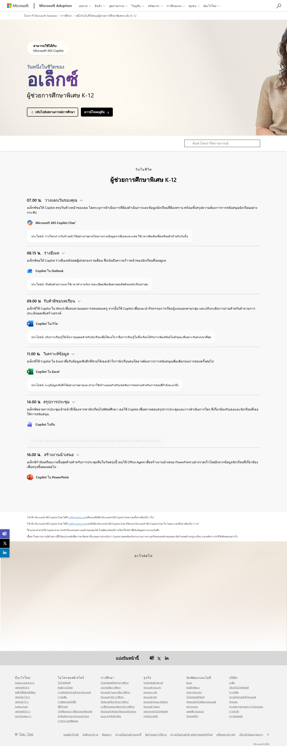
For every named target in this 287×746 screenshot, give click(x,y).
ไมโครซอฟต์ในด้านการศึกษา (115, 682)
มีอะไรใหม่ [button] (212, 6)
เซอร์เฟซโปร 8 (22, 687)
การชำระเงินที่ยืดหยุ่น (68, 720)
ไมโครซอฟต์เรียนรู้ (195, 696)
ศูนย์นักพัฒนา (193, 687)
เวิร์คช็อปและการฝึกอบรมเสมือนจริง (75, 711)
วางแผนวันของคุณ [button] (52, 200)
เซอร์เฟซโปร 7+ (23, 711)
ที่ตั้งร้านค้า (63, 706)
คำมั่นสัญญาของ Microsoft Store (73, 716)
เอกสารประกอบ (194, 692)
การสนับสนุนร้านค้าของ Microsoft (74, 692)
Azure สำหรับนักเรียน (111, 716)
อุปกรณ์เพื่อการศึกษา (111, 687)
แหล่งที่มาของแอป (195, 711)
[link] (5, 534)
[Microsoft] (17, 5)
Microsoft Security (152, 687)
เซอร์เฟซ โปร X (22, 696)
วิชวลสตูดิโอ (192, 716)
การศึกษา (66, 16)
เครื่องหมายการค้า (226, 734)
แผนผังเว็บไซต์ (71, 734)
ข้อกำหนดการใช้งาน (156, 734)
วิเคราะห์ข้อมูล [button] (48, 353)
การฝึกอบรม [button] (176, 6)
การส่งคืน (62, 696)
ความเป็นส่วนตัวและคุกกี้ (128, 734)
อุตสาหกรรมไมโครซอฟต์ (156, 711)
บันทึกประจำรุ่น (90, 734)
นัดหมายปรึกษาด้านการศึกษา (115, 701)
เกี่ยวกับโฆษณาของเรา (251, 734)
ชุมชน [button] (195, 6)
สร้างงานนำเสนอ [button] (51, 454)
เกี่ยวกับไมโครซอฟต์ (239, 687)
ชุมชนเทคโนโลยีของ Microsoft (201, 701)
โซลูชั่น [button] (138, 6)
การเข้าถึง (234, 711)
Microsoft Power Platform (156, 701)
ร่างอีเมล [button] (43, 252)
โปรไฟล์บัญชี (64, 682)
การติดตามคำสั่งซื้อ (67, 701)
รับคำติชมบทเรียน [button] (51, 300)
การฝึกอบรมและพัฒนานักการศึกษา (118, 706)
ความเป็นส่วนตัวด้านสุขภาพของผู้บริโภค (191, 734)
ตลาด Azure (192, 706)
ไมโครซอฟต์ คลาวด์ (153, 682)
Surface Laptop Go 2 (24, 682)
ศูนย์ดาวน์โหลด (65, 687)
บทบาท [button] (85, 6)
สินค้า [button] (100, 6)
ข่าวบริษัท (234, 692)
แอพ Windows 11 (23, 716)
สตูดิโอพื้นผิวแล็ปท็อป (25, 692)
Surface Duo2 (21, 706)
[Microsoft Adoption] (55, 5)
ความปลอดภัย (236, 716)
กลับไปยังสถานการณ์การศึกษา (55, 112)
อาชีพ (232, 682)
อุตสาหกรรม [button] (118, 6)
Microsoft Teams (152, 706)
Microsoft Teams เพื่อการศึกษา (115, 692)
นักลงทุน (233, 701)
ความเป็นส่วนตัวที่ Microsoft (242, 696)
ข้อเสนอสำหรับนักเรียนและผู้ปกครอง (118, 711)
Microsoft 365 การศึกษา (112, 696)
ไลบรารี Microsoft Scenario (40, 16)
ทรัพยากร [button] (156, 6)
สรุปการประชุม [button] (49, 401)
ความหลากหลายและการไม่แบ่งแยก (246, 706)
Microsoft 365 (150, 696)
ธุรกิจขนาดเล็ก (151, 716)
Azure (189, 682)
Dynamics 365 (150, 692)
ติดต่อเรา (107, 734)
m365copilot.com (77, 517)
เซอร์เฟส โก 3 (22, 701)
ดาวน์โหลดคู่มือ (94, 112)
